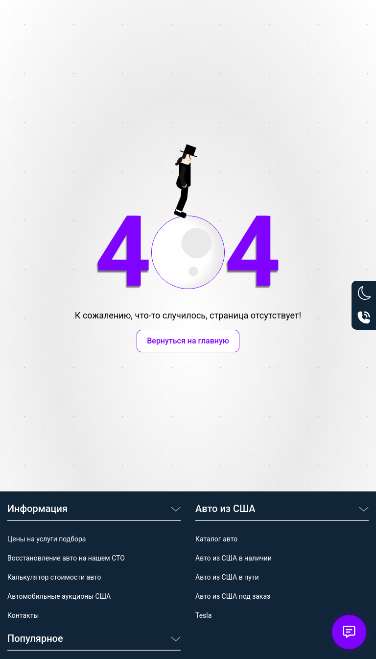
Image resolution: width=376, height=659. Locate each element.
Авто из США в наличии (233, 558)
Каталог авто (216, 539)
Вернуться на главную (188, 340)
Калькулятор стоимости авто (54, 577)
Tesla (203, 615)
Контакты (23, 615)
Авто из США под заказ (232, 596)
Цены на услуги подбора (46, 539)
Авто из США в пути (227, 577)
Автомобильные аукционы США (59, 596)
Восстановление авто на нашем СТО (66, 558)
